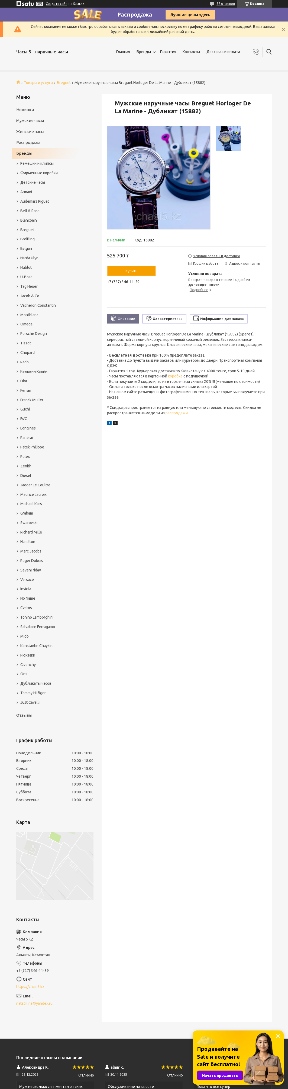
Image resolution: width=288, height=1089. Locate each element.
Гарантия (168, 52)
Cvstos (26, 608)
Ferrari (25, 390)
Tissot (25, 343)
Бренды (144, 52)
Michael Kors (31, 504)
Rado (24, 362)
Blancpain (28, 220)
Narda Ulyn (29, 258)
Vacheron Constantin (38, 305)
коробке (175, 376)
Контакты (191, 52)
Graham (26, 513)
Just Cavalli (30, 702)
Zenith (25, 466)
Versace (27, 579)
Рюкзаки (27, 655)
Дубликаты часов (35, 683)
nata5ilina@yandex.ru (34, 1003)
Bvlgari (26, 248)
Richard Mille (31, 532)
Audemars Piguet (34, 201)
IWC (23, 418)
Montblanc (29, 315)
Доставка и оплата (223, 52)
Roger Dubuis (31, 560)
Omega (26, 324)
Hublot (26, 267)
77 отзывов (225, 3)
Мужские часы (30, 120)
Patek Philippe (32, 447)
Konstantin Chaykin (36, 646)
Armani (26, 192)
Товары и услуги (38, 82)
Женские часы (30, 131)
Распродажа (28, 142)
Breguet (64, 82)
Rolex (25, 456)
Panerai (26, 437)
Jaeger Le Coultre (35, 485)
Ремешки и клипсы (37, 163)
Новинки (25, 109)
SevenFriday (30, 570)
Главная (123, 52)
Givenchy (28, 665)
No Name (27, 598)
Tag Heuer (29, 286)
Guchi (25, 409)
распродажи (177, 413)
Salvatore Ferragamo (37, 627)
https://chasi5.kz (30, 986)
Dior (23, 381)
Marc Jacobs (30, 551)
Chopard (27, 352)
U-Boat (26, 277)
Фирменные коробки (39, 173)
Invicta (25, 589)
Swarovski (28, 523)
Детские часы (32, 182)
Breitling (27, 239)
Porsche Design (33, 333)
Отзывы (24, 715)
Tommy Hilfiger (33, 693)
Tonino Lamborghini (36, 617)
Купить (131, 271)
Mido (24, 636)
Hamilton (27, 541)
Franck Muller (31, 400)
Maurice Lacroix (33, 494)
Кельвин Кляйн (33, 371)
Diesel (25, 475)
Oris (23, 674)
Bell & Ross (30, 211)
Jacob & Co (29, 296)
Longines (28, 428)
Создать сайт (56, 3)
